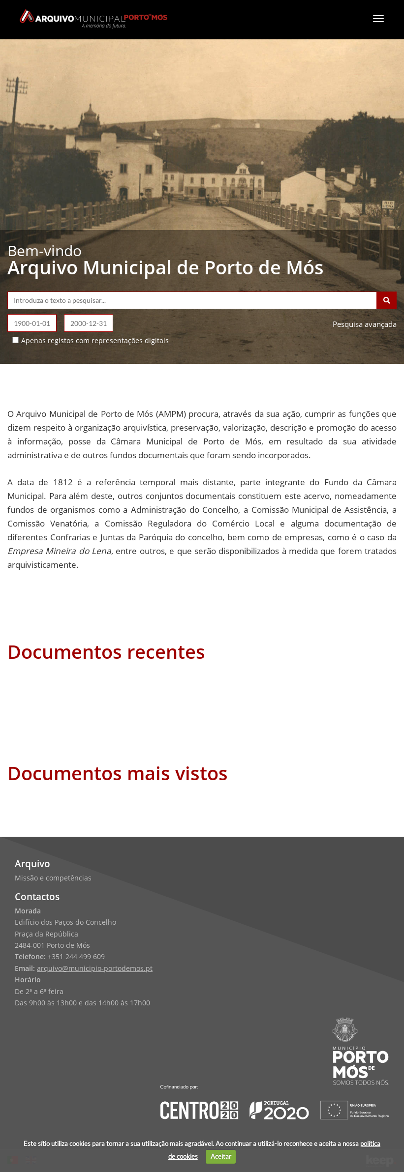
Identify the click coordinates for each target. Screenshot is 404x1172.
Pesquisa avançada (365, 324)
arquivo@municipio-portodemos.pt (95, 968)
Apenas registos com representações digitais (95, 340)
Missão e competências (53, 878)
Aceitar (221, 1156)
